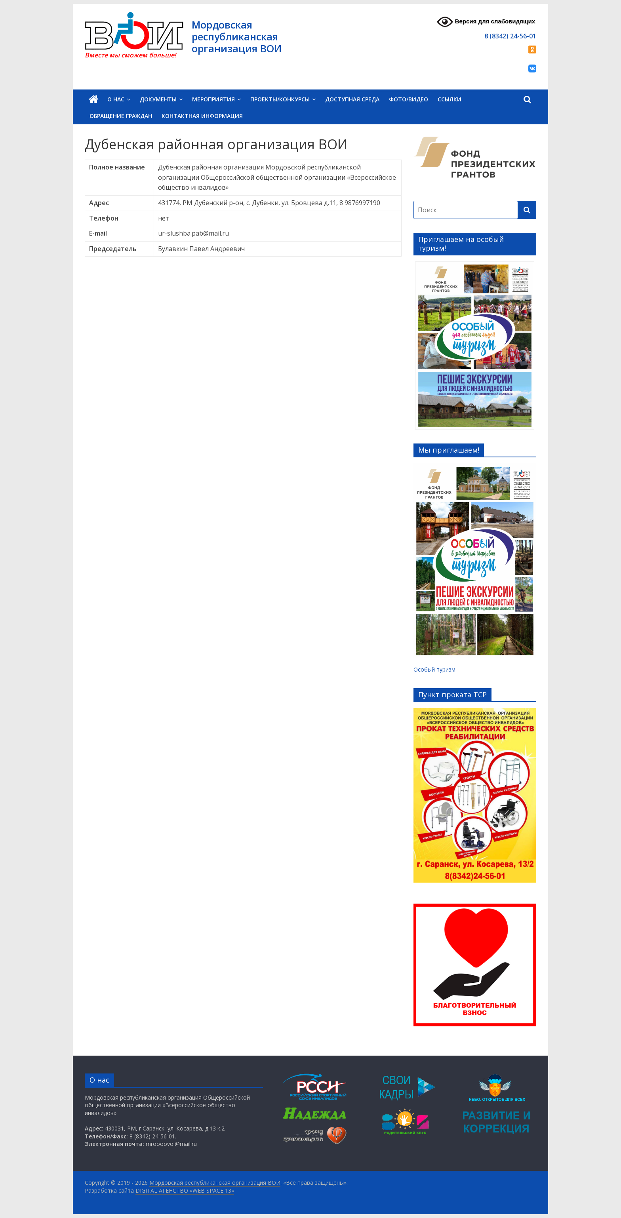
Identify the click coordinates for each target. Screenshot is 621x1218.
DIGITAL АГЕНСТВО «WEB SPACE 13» (184, 1190)
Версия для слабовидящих (486, 22)
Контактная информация (202, 116)
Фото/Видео (408, 99)
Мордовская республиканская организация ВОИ (237, 36)
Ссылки (449, 99)
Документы (158, 99)
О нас (115, 99)
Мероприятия (213, 99)
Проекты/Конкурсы (280, 99)
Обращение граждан (121, 116)
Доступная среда (352, 99)
